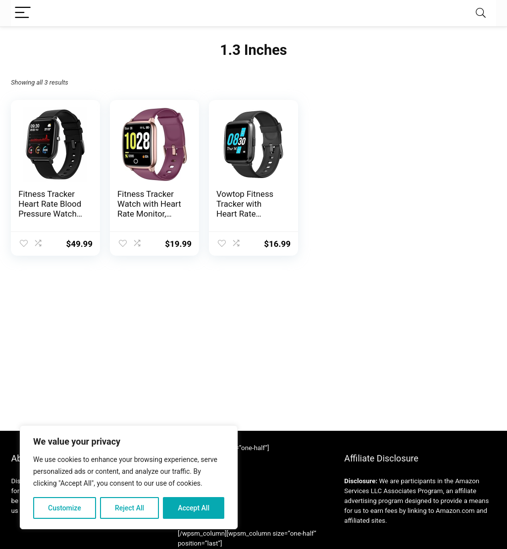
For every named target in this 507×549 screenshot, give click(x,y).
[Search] (481, 13)
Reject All (129, 508)
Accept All (193, 508)
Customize (64, 508)
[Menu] (23, 13)
